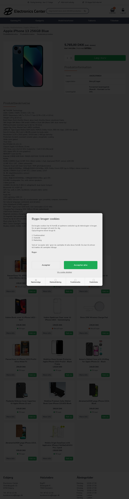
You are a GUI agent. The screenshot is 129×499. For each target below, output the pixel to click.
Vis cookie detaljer (64, 272)
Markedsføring (55, 282)
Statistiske (93, 282)
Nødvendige (36, 282)
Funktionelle (75, 282)
